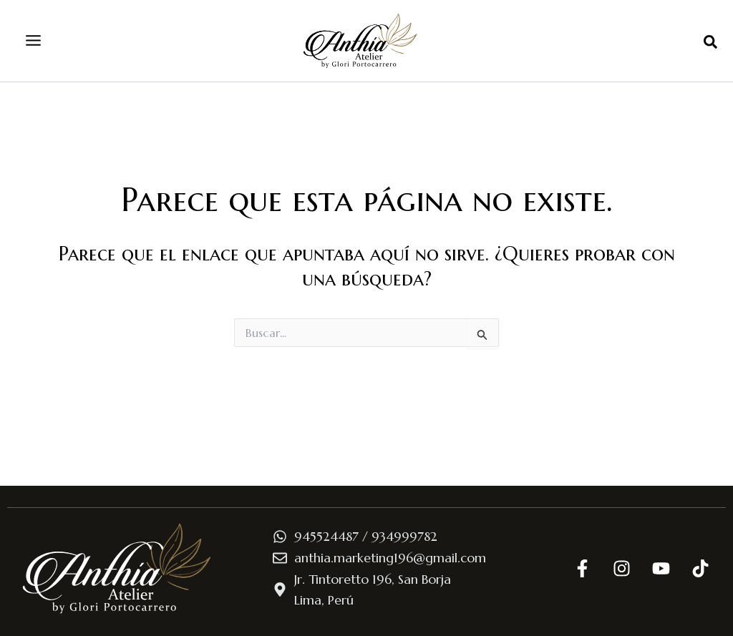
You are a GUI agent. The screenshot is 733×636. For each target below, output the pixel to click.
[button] (711, 43)
